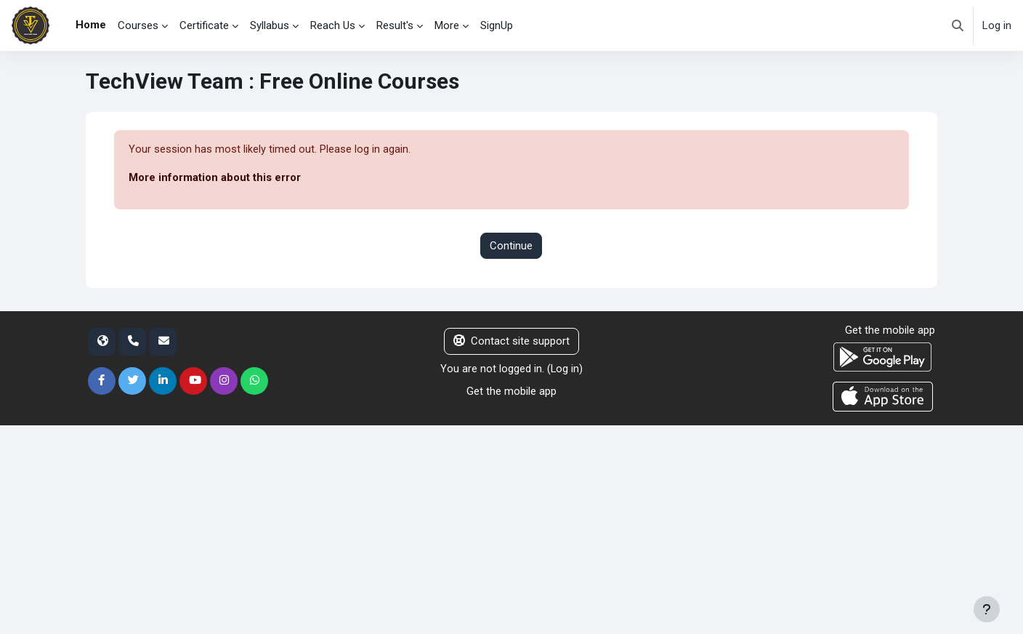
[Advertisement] (447, 527)
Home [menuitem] (91, 24)
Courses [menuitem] (138, 25)
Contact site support (511, 341)
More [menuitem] (446, 25)
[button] (957, 25)
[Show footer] (987, 609)
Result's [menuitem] (394, 25)
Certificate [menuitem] (204, 25)
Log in (996, 25)
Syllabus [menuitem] (269, 25)
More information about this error (215, 178)
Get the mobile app (511, 391)
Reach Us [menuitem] (332, 25)
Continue (511, 245)
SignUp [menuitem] (496, 25)
